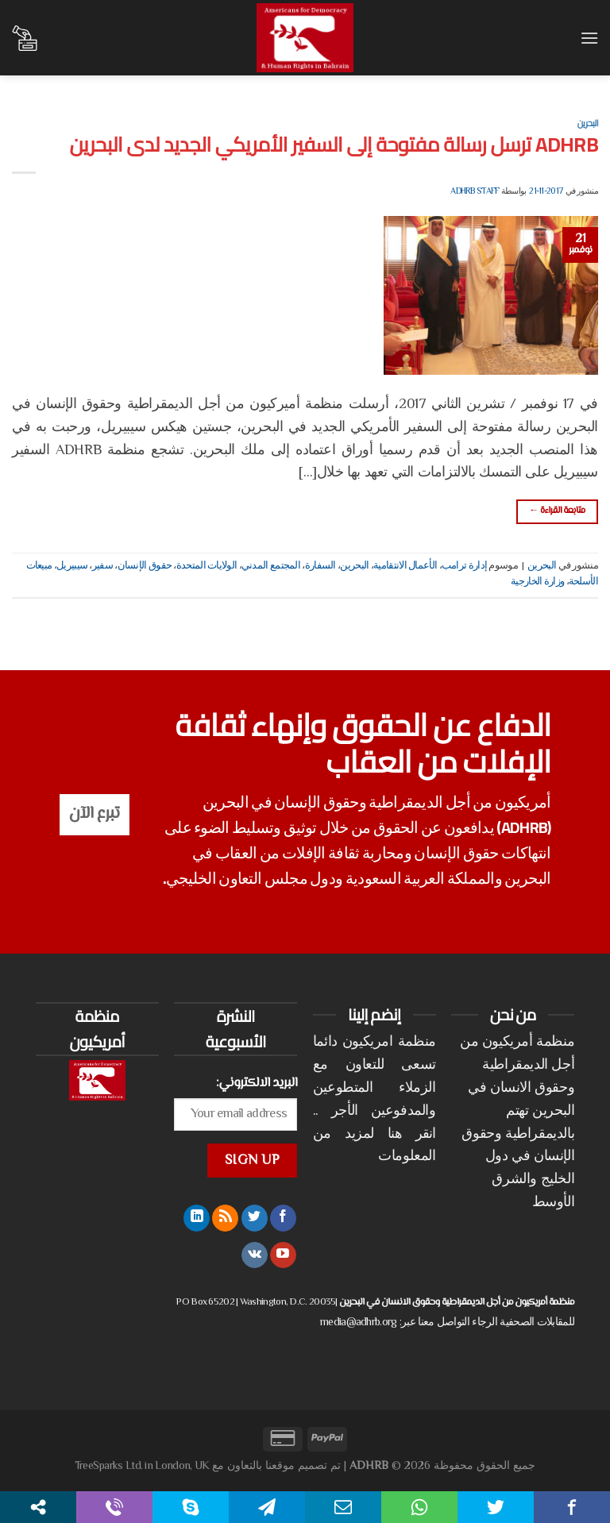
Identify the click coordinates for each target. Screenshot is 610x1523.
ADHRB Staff (474, 192)
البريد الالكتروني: (257, 1083)
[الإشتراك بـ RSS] (225, 1218)
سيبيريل (71, 566)
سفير (102, 566)
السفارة (320, 566)
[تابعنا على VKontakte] (254, 1255)
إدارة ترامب (464, 566)
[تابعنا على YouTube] (283, 1255)
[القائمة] (588, 37)
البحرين (587, 122)
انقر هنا (412, 1135)
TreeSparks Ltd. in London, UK (142, 1466)
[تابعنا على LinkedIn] (196, 1218)
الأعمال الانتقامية (405, 566)
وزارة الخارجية (537, 582)
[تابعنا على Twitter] (254, 1218)
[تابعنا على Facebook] (283, 1218)
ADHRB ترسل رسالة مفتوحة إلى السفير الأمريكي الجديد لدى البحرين (333, 144)
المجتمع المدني (270, 566)
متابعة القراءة (557, 511)
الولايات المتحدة (206, 566)
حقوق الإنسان (145, 566)
